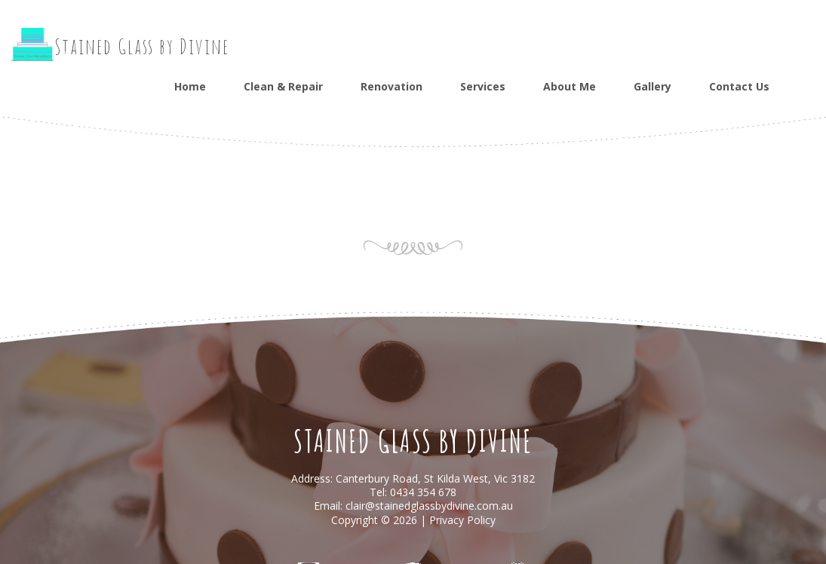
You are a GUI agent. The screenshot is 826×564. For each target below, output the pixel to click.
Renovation (391, 86)
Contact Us (739, 86)
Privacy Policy (462, 520)
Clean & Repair (283, 86)
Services (482, 86)
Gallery (652, 86)
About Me (569, 86)
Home (190, 86)
